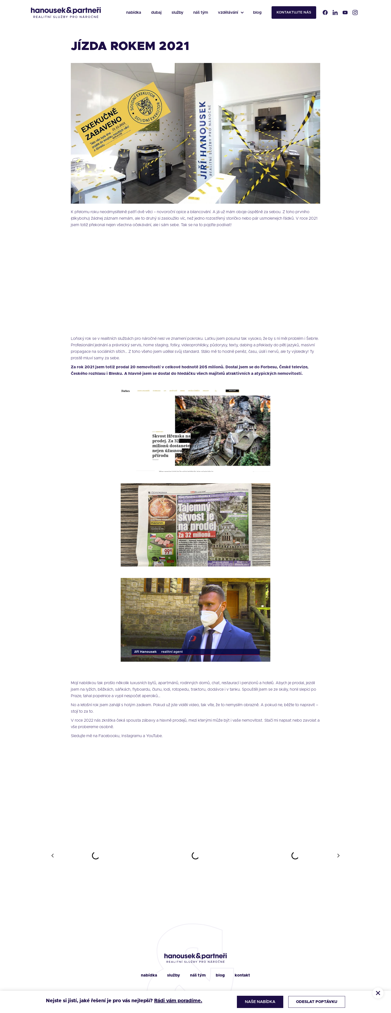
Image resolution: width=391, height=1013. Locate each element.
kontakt (242, 975)
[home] (66, 12)
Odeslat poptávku (315, 1002)
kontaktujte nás (294, 12)
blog (257, 12)
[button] (230, 12)
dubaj (156, 12)
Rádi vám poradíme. (178, 1000)
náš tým (200, 12)
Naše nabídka (258, 1002)
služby (177, 12)
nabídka (133, 12)
